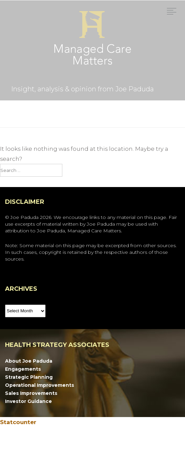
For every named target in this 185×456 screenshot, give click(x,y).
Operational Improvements (39, 385)
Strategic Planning (29, 377)
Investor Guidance (28, 401)
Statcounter (18, 422)
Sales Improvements (31, 393)
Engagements (23, 369)
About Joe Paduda (28, 361)
